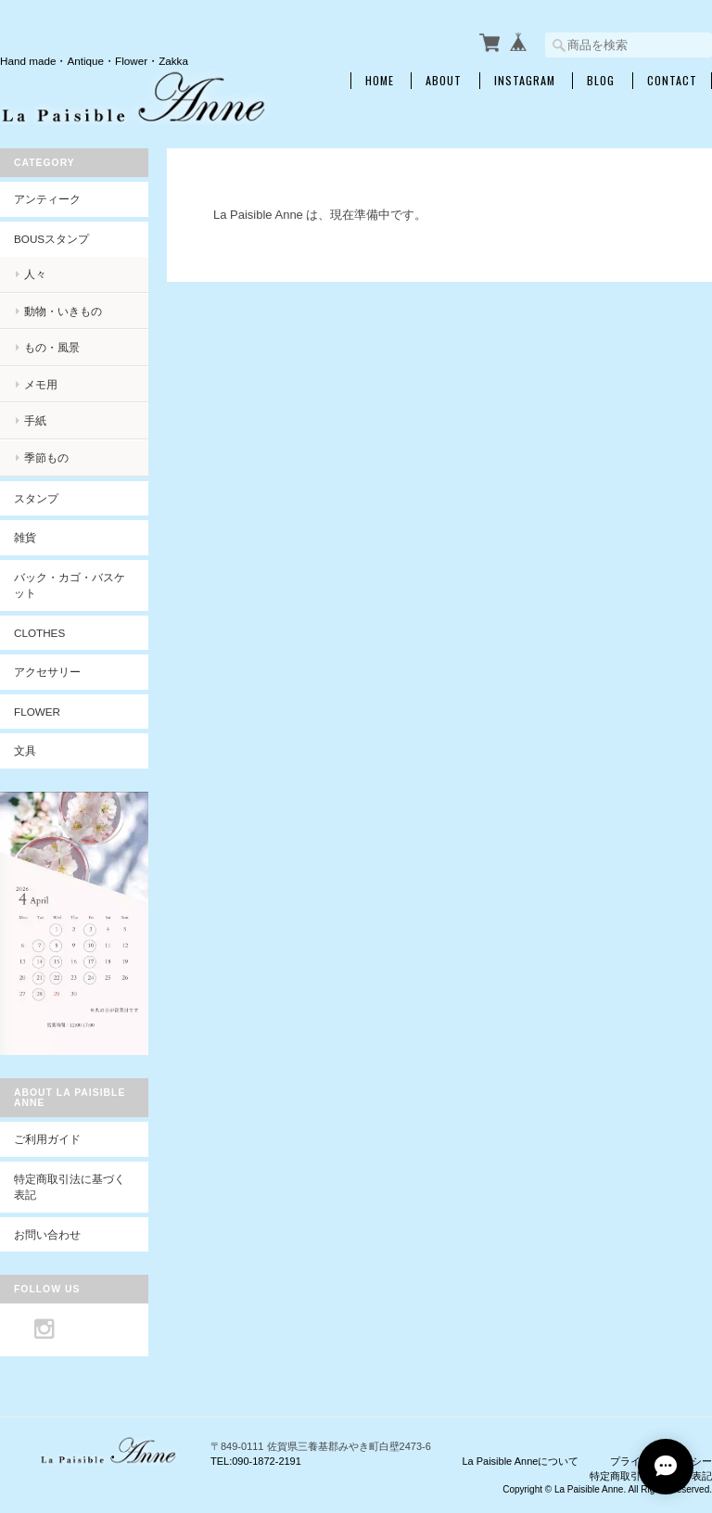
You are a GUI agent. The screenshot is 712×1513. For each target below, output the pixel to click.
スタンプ (36, 498)
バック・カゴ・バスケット (69, 585)
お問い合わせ (47, 1234)
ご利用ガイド (47, 1139)
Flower (37, 712)
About (444, 80)
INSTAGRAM (524, 80)
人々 (35, 274)
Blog (601, 80)
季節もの (46, 457)
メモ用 (40, 384)
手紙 (35, 420)
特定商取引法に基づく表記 (69, 1187)
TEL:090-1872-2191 (255, 1461)
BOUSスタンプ (51, 239)
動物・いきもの (63, 311)
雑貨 (25, 537)
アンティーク (47, 199)
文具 (25, 750)
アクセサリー (47, 672)
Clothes (39, 633)
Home (379, 80)
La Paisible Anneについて (520, 1461)
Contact (672, 80)
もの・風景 (52, 347)
